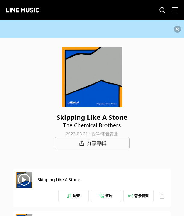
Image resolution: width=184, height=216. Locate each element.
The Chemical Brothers (92, 125)
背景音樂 (138, 195)
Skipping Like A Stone (59, 179)
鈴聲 (73, 195)
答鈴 (106, 195)
